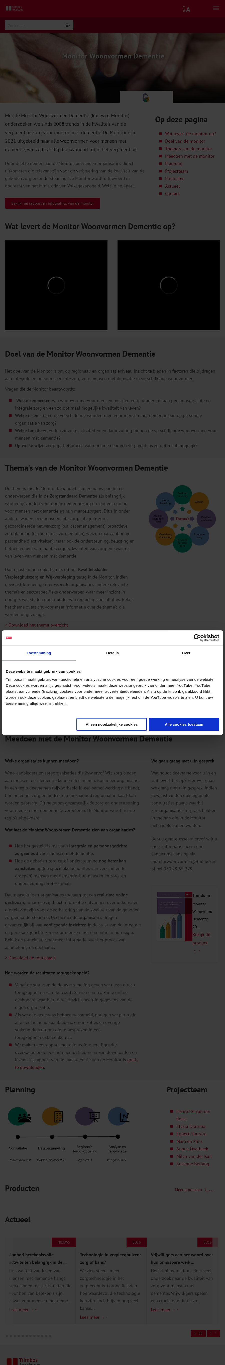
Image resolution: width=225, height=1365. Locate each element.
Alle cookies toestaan (184, 724)
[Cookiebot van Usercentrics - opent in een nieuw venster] (197, 638)
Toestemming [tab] (39, 653)
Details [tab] (112, 653)
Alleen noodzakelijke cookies (112, 724)
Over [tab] (186, 653)
